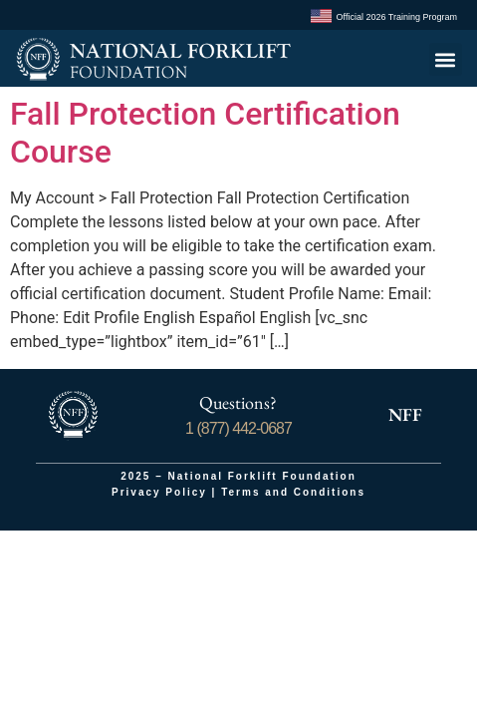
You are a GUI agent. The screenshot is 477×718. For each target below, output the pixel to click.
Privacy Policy (159, 492)
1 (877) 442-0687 (238, 428)
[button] (445, 59)
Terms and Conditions (293, 492)
